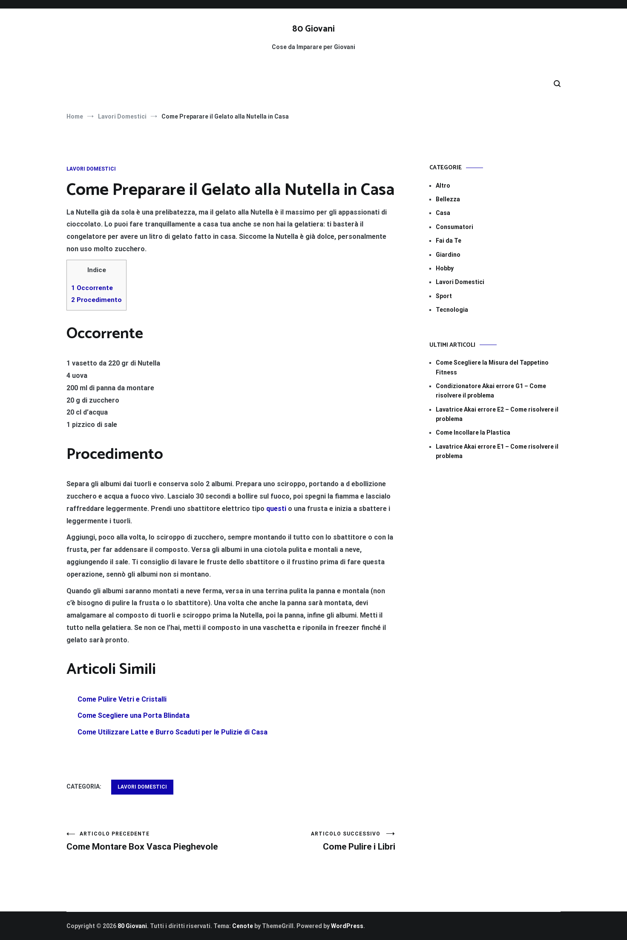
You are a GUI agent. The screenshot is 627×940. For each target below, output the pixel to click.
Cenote (242, 926)
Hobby (445, 268)
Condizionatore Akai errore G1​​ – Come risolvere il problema (491, 391)
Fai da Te (448, 240)
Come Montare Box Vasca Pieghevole (148, 841)
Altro (443, 185)
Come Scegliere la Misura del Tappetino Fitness (492, 367)
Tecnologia (452, 309)
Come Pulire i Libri (313, 841)
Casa (443, 212)
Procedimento (96, 300)
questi (276, 509)
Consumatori (454, 226)
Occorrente (92, 288)
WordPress (347, 926)
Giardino (448, 254)
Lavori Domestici (91, 169)
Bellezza (448, 199)
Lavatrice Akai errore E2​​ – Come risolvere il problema (497, 414)
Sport (444, 296)
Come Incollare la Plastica (473, 432)
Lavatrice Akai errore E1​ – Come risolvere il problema (497, 451)
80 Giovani (313, 29)
